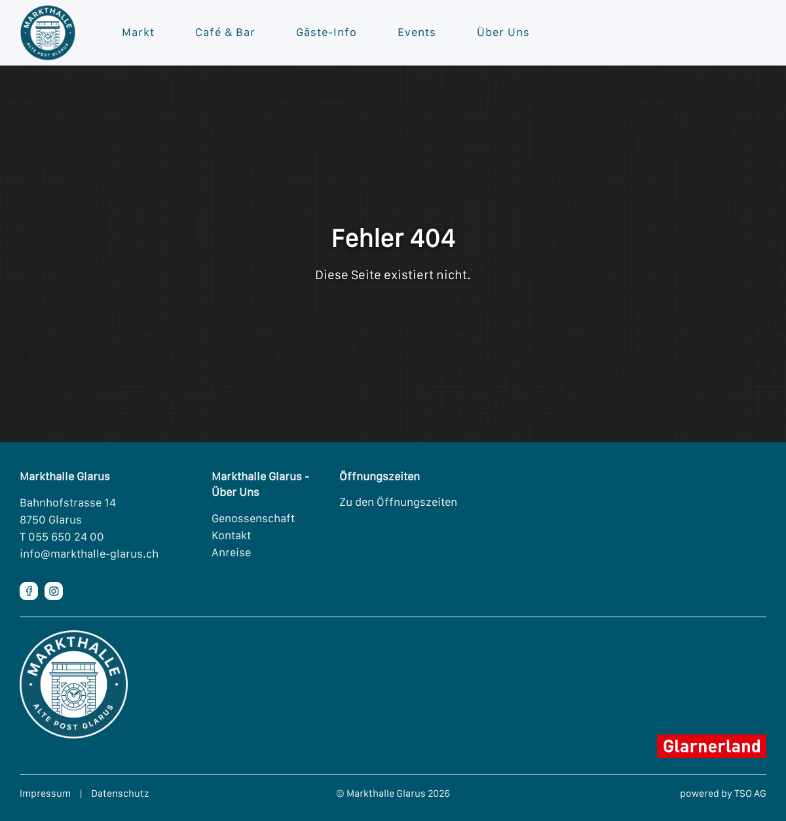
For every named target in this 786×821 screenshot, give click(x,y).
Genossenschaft (253, 518)
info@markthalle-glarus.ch (89, 554)
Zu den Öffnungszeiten (398, 502)
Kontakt (231, 535)
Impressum (45, 793)
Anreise (231, 552)
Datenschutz (120, 793)
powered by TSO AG (723, 793)
